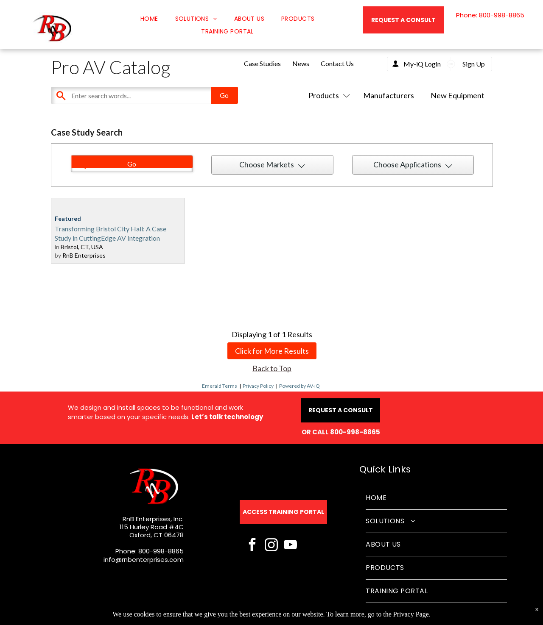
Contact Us (337, 63)
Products (327, 95)
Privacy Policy (258, 386)
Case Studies (262, 63)
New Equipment (457, 95)
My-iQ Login (422, 64)
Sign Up (473, 64)
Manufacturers (388, 95)
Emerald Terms (219, 386)
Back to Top (271, 368)
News (300, 63)
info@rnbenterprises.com (144, 559)
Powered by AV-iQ (299, 386)
